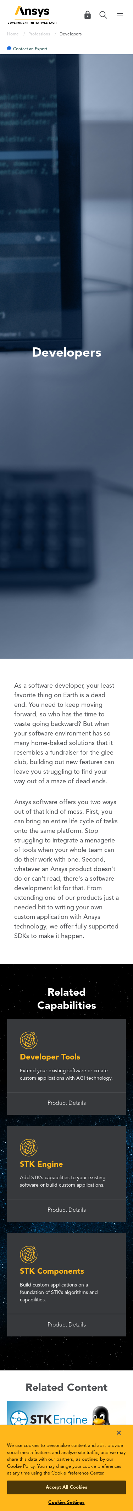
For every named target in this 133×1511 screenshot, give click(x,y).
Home (13, 34)
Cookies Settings (66, 1502)
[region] (66, 1468)
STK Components (52, 1272)
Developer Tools (50, 1057)
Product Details (67, 1103)
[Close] (119, 1433)
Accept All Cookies (66, 1487)
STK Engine (41, 1165)
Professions (39, 34)
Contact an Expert (30, 49)
